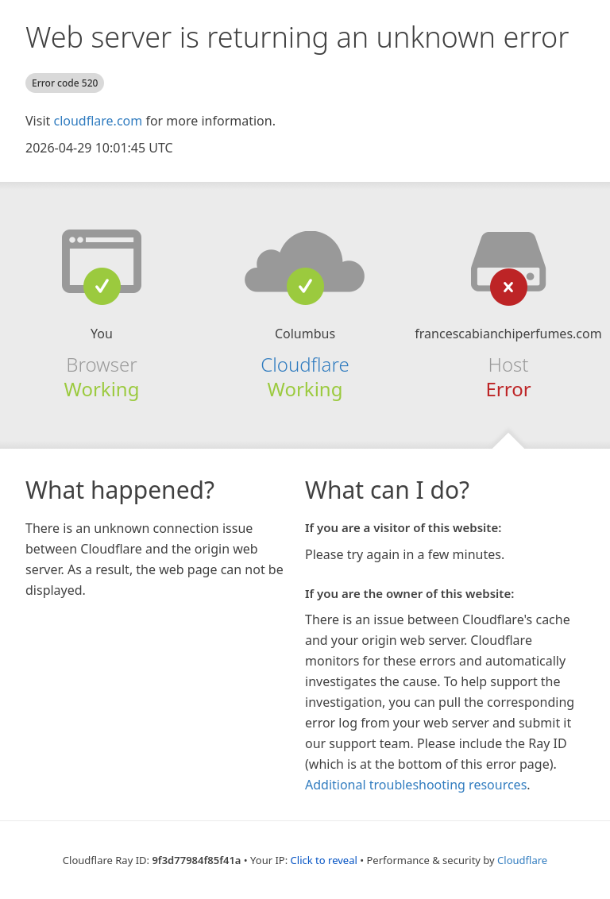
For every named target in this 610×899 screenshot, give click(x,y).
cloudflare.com (97, 120)
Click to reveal (324, 860)
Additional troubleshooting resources (416, 784)
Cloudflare (305, 364)
